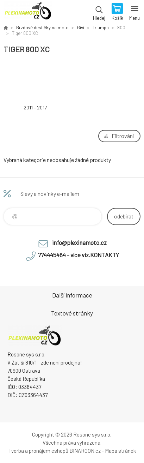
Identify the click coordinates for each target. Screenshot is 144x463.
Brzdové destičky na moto (42, 27)
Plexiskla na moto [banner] (28, 12)
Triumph (101, 27)
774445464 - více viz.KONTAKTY (78, 254)
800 (121, 27)
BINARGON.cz (85, 450)
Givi (80, 27)
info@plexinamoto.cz (79, 242)
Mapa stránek (120, 450)
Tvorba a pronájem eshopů (38, 450)
